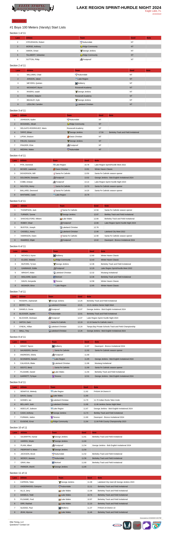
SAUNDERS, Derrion (29, 350)
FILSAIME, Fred (27, 499)
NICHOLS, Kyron (28, 255)
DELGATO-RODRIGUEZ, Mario (33, 128)
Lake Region (83, 79)
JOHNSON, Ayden (28, 120)
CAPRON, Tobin (27, 482)
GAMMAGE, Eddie (29, 268)
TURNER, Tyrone (28, 214)
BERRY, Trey (24, 305)
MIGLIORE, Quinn (29, 277)
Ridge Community (90, 46)
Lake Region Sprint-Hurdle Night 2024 (119, 7)
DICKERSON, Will (27, 173)
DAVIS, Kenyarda (28, 281)
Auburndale (87, 42)
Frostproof (87, 59)
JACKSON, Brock (28, 454)
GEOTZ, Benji (26, 367)
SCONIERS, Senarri (28, 359)
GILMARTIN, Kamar (29, 437)
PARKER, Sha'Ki (27, 467)
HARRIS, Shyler (27, 441)
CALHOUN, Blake (27, 363)
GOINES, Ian (25, 400)
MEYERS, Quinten (34, 83)
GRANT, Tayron (26, 346)
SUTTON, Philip (32, 59)
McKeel (59, 277)
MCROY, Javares (28, 458)
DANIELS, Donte (26, 309)
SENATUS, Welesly (28, 391)
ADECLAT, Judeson (28, 409)
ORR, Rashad (26, 504)
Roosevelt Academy (83, 87)
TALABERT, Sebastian (35, 55)
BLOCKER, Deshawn (28, 318)
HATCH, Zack (25, 322)
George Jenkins (89, 51)
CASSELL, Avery (28, 232)
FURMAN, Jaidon (27, 417)
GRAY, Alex (25, 462)
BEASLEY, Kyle (33, 100)
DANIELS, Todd (26, 495)
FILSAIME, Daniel (27, 372)
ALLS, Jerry (25, 491)
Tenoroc (59, 281)
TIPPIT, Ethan (26, 132)
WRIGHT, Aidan (27, 273)
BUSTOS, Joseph (28, 227)
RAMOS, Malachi (34, 96)
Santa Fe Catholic (63, 173)
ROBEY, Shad (26, 223)
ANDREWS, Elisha (28, 355)
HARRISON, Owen (28, 236)
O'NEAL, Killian (25, 327)
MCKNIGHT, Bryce (34, 87)
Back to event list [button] (19, 21)
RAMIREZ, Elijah (28, 240)
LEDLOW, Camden (35, 104)
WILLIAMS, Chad (34, 75)
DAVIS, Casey (26, 396)
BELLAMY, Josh (27, 404)
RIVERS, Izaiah (33, 92)
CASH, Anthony (26, 413)
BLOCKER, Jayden (27, 314)
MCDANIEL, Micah (28, 124)
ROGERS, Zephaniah (28, 301)
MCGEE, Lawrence (28, 169)
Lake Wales (67, 219)
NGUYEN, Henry (27, 186)
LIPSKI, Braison (26, 137)
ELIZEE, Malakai (28, 260)
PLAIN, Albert (26, 445)
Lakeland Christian (85, 104)
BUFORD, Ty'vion (28, 264)
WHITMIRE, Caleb (28, 195)
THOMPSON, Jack (28, 210)
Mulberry (81, 83)
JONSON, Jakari (34, 79)
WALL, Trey (24, 331)
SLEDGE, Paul (26, 508)
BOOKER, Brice (28, 285)
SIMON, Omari (32, 51)
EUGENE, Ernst (27, 421)
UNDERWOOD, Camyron (30, 486)
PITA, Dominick (26, 165)
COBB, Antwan (26, 182)
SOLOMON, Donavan (29, 178)
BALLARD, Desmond (29, 190)
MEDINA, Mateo (27, 149)
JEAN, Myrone (26, 512)
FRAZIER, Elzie (26, 145)
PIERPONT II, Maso (29, 450)
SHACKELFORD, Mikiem (31, 219)
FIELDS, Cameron (27, 141)
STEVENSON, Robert (35, 42)
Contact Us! (24, 525)
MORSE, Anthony (33, 46)
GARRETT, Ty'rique (28, 376)
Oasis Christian (76, 137)
